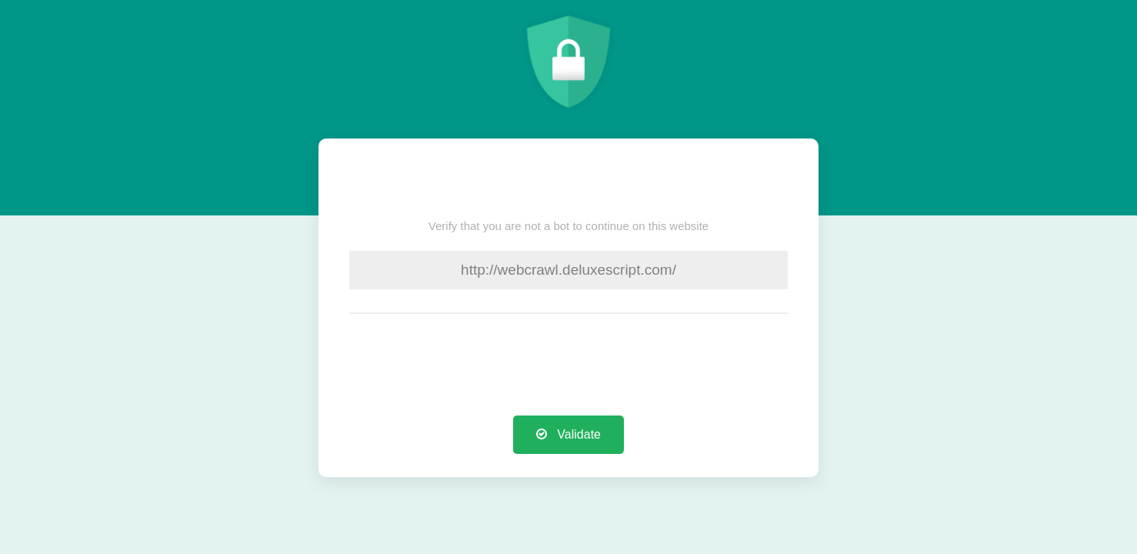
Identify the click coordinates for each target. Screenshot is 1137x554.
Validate (568, 434)
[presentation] (568, 367)
